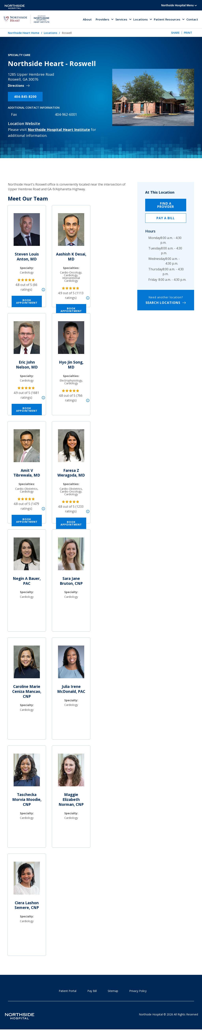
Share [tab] (175, 33)
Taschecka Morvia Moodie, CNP (26, 800)
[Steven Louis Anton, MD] (27, 232)
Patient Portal (67, 991)
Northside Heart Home (23, 33)
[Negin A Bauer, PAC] (27, 556)
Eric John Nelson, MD (27, 365)
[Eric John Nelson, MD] (27, 340)
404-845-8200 (25, 97)
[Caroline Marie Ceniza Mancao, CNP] (27, 664)
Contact (192, 19)
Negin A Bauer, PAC (27, 581)
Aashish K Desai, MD (71, 257)
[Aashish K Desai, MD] (71, 232)
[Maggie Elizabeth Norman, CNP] (71, 772)
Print (188, 33)
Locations (50, 33)
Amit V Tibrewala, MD (26, 473)
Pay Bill (92, 991)
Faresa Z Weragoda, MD (71, 473)
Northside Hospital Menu (179, 5)
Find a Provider (165, 205)
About (87, 19)
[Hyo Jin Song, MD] (71, 340)
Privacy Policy (138, 991)
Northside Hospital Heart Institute (59, 130)
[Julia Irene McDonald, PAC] (71, 664)
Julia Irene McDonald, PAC (71, 689)
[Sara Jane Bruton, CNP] (71, 556)
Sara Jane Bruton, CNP (71, 581)
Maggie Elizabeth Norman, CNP (71, 800)
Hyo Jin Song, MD (71, 365)
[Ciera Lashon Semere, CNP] (27, 880)
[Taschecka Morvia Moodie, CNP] (27, 772)
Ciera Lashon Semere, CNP (27, 906)
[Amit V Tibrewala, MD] (27, 448)
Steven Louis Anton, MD (27, 257)
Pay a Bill (165, 218)
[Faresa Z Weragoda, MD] (71, 448)
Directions (16, 86)
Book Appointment (26, 302)
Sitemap (113, 991)
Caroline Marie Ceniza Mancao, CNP (26, 691)
